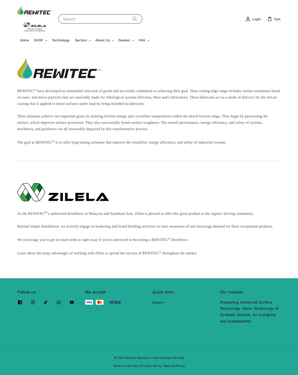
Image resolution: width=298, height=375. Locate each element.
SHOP (38, 40)
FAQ (142, 40)
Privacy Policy (151, 366)
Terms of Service (125, 366)
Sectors (81, 40)
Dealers (124, 40)
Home (24, 40)
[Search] (135, 19)
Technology (61, 40)
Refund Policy (174, 366)
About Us (102, 40)
